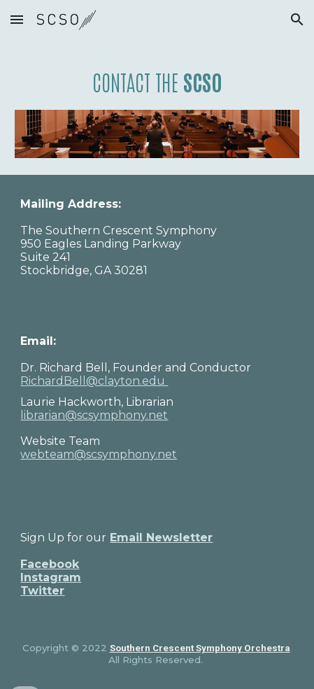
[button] (17, 19)
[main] (157, 83)
